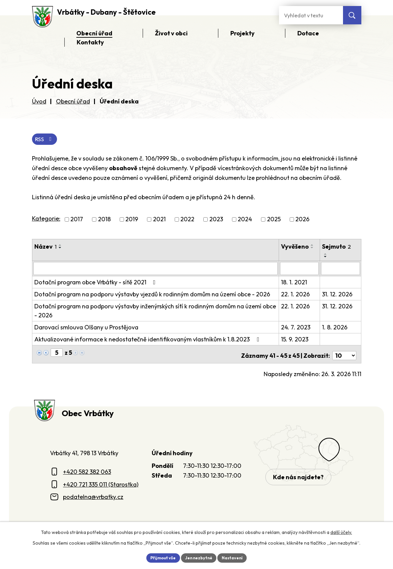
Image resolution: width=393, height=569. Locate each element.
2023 (216, 220)
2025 (274, 220)
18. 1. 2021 (295, 283)
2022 (187, 220)
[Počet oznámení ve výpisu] (344, 353)
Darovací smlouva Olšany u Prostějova (86, 328)
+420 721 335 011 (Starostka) (100, 482)
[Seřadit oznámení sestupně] (60, 248)
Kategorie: (46, 220)
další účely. (341, 531)
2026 (302, 220)
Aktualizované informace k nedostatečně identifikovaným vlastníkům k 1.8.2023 (148, 340)
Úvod (39, 101)
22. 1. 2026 (296, 295)
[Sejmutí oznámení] (340, 269)
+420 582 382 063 (87, 469)
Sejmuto (336, 247)
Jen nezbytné (199, 557)
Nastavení (237, 557)
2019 (131, 220)
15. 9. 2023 (295, 340)
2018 (104, 220)
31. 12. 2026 (337, 295)
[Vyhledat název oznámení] (156, 269)
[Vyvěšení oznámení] (300, 269)
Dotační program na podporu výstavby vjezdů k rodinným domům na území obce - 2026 (152, 295)
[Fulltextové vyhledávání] (311, 15)
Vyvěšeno (296, 247)
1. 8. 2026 (335, 328)
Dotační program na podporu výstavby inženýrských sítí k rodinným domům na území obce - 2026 (155, 311)
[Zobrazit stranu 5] (57, 353)
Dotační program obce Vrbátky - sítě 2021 (96, 283)
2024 (245, 220)
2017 (76, 220)
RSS (45, 140)
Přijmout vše (159, 557)
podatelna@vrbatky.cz (93, 495)
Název (45, 247)
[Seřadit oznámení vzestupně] (60, 246)
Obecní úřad (73, 101)
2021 (159, 220)
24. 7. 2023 (296, 328)
